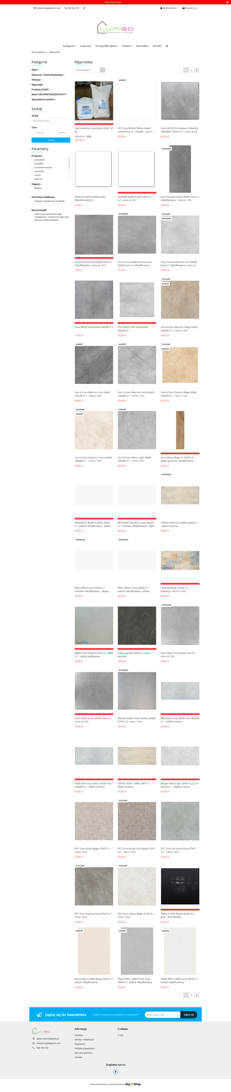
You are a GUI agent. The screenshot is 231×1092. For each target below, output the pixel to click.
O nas (120, 1035)
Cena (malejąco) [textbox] (83, 70)
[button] (189, 8)
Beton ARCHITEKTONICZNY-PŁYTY (49, 94)
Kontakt (157, 46)
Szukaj (51, 140)
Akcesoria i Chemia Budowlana (48, 74)
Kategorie (69, 46)
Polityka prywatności (85, 1048)
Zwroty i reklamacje (84, 1039)
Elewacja (37, 79)
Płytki (35, 69)
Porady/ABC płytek (106, 46)
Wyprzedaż (37, 84)
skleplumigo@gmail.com (49, 1043)
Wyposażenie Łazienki (44, 99)
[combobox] (90, 70)
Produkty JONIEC (41, 89)
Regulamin (80, 1044)
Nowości (127, 46)
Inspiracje (85, 46)
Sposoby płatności (84, 1052)
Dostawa (79, 1035)
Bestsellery (142, 46)
